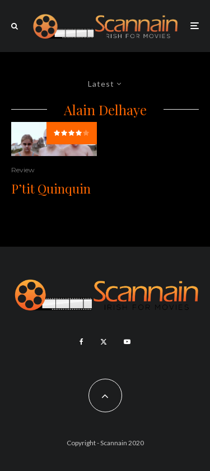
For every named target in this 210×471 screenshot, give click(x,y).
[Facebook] (81, 342)
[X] (103, 342)
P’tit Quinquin (51, 188)
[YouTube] (127, 342)
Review (23, 170)
